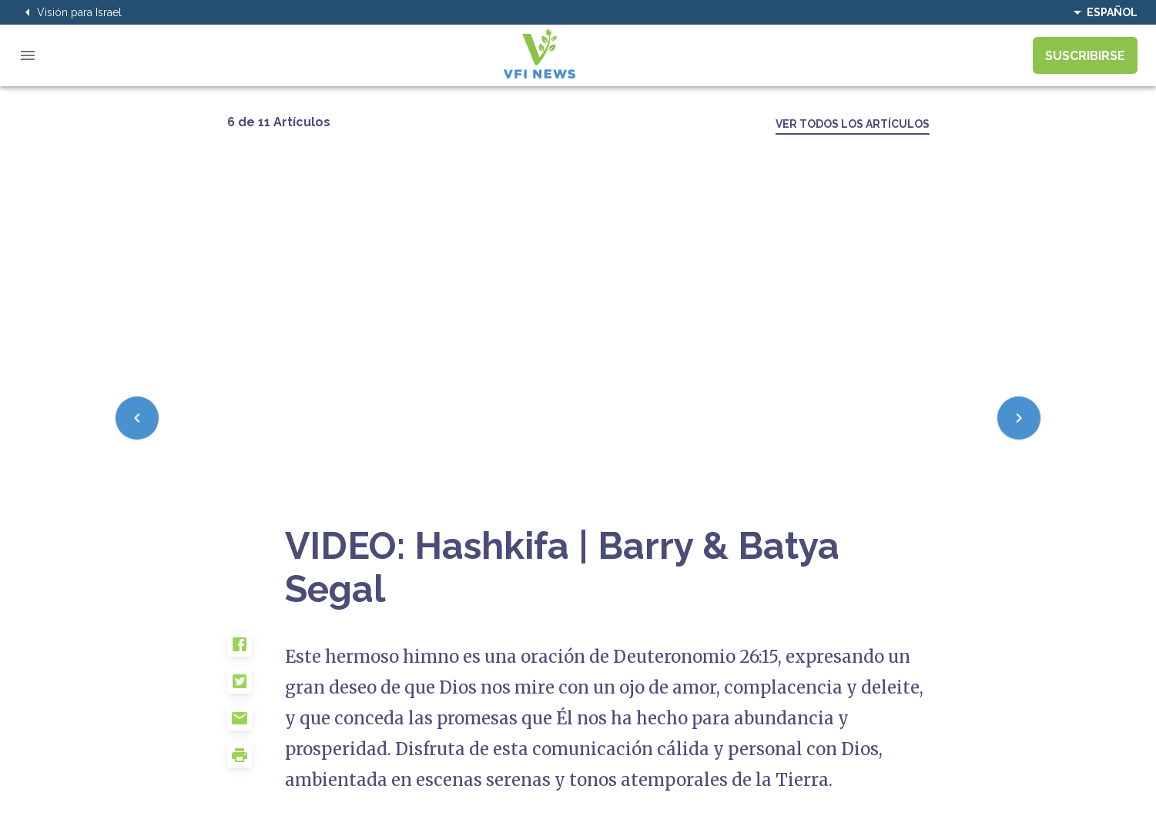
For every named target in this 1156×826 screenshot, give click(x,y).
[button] (256, 650)
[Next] (1018, 418)
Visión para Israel (70, 12)
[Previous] (137, 418)
